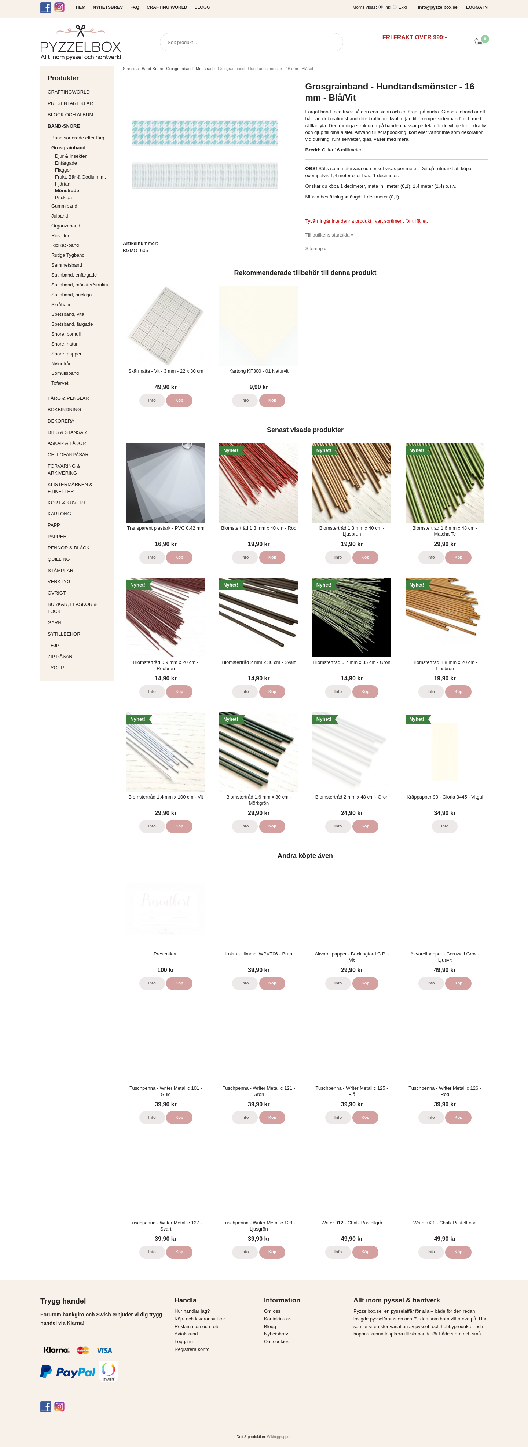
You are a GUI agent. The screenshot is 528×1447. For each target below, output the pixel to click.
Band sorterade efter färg (80, 137)
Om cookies (276, 1341)
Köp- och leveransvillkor (200, 1319)
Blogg (202, 7)
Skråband (61, 304)
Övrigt (57, 593)
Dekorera (79, 421)
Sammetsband (66, 265)
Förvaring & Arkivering (79, 469)
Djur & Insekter (71, 156)
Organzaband (80, 226)
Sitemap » (316, 248)
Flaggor (63, 170)
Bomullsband (65, 373)
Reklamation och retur (198, 1326)
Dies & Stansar (79, 432)
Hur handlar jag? (192, 1311)
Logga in (184, 1341)
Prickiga (63, 197)
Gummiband (64, 206)
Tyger (79, 667)
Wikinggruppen (279, 1437)
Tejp (79, 645)
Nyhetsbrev (276, 1334)
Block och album (79, 114)
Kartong (79, 513)
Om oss (272, 1311)
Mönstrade (67, 190)
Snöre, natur (64, 344)
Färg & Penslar (79, 398)
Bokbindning (79, 409)
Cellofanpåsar (68, 454)
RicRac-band (65, 245)
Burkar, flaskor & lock (79, 608)
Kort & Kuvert (79, 502)
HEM (81, 7)
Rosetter (60, 235)
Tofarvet (59, 383)
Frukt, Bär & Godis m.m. (80, 177)
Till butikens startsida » (329, 235)
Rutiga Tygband (68, 255)
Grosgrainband (80, 147)
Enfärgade (66, 163)
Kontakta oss (278, 1319)
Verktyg (79, 581)
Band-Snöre (79, 126)
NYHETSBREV (108, 7)
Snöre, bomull (66, 334)
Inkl (387, 7)
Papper (79, 536)
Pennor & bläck (79, 548)
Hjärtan (62, 184)
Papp (79, 525)
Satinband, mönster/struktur (80, 285)
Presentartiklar (79, 103)
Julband (59, 216)
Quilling (79, 559)
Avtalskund (186, 1334)
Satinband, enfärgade (80, 275)
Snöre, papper (66, 354)
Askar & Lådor (67, 443)
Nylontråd (61, 363)
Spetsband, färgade (72, 324)
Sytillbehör (79, 634)
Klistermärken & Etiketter (79, 488)
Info (152, 400)
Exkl (403, 7)
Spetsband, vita (67, 314)
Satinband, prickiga (80, 294)
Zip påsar (60, 656)
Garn (79, 622)
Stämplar (79, 570)
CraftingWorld (79, 92)
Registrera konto (192, 1349)
